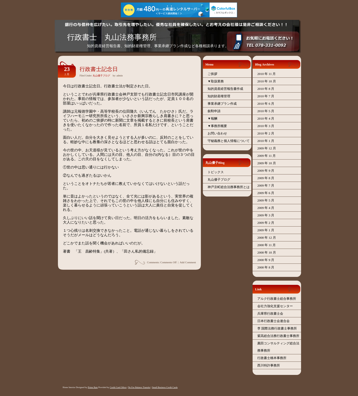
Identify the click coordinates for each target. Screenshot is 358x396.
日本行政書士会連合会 (273, 321)
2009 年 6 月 (265, 193)
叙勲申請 (214, 111)
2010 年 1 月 (265, 141)
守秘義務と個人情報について (229, 141)
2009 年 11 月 (266, 156)
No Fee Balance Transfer (139, 387)
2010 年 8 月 (265, 89)
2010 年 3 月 (265, 126)
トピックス (216, 172)
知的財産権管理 (219, 96)
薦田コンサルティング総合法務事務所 (278, 346)
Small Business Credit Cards (165, 387)
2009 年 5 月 (265, 200)
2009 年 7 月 (265, 185)
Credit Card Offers (118, 387)
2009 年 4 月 (265, 208)
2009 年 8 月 (265, 178)
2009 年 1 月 (265, 230)
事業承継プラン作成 (222, 103)
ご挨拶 (212, 74)
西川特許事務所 (268, 365)
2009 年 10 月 (266, 163)
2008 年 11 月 (266, 245)
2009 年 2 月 (265, 223)
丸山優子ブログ (101, 75)
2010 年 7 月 (265, 96)
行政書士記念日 (99, 69)
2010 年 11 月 (266, 74)
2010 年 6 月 (265, 103)
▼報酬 (212, 118)
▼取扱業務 (216, 81)
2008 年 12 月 (266, 237)
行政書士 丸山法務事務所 (112, 37)
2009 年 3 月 (265, 215)
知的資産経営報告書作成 (225, 89)
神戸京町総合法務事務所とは (229, 187)
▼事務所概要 (217, 126)
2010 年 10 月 (266, 81)
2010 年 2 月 (265, 133)
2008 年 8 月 (265, 267)
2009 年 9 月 (265, 170)
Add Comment (188, 262)
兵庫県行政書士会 (270, 313)
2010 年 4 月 (265, 118)
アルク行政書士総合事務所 (276, 298)
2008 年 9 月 (265, 260)
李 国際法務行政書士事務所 (277, 328)
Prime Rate (93, 387)
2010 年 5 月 (265, 111)
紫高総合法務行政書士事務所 (278, 336)
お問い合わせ (217, 133)
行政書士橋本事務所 (271, 358)
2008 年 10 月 (266, 252)
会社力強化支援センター (275, 306)
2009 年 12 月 (266, 148)
